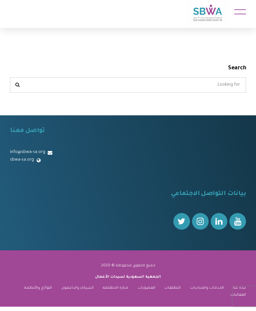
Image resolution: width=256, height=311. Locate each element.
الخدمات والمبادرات (207, 288)
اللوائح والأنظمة (38, 288)
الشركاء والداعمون (77, 288)
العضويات (146, 288)
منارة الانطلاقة (115, 288)
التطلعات (172, 288)
